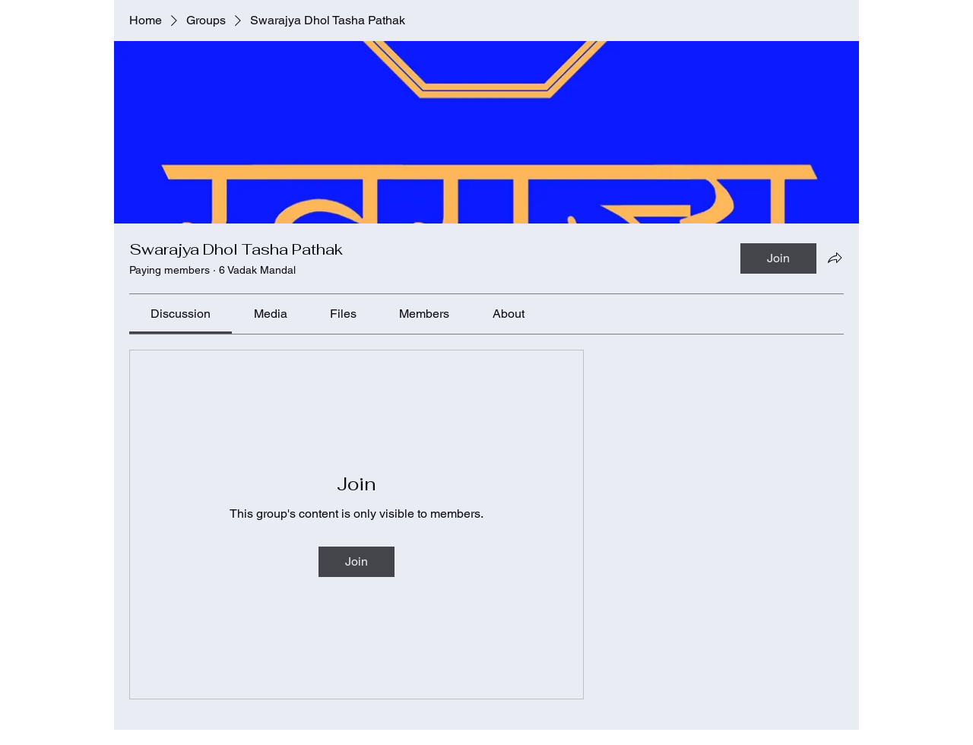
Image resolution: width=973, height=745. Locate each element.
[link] (181, 313)
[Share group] (835, 258)
